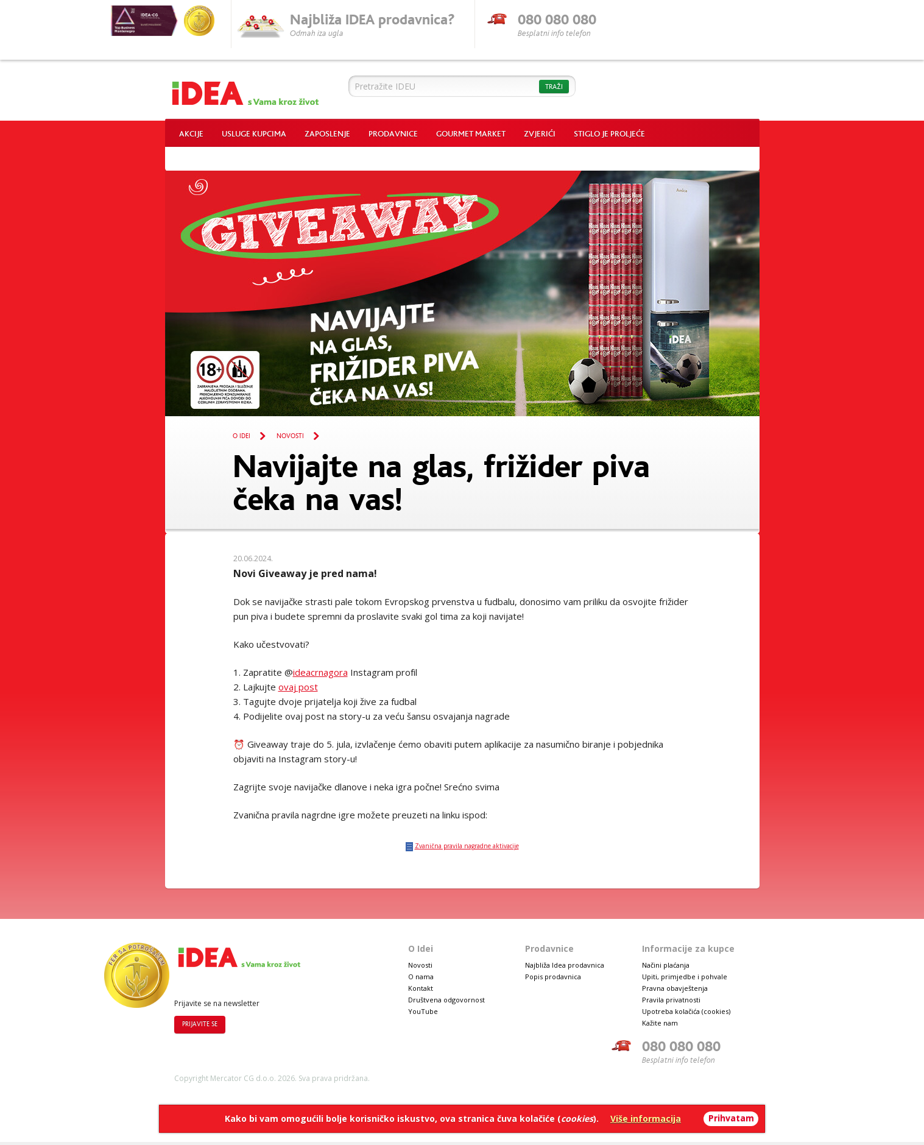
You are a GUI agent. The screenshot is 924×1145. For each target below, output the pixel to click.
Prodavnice (393, 134)
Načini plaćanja (665, 965)
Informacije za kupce (688, 948)
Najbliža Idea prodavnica (564, 965)
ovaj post (298, 687)
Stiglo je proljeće (609, 134)
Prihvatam (731, 1118)
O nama (421, 976)
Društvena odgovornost (446, 999)
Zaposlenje (327, 134)
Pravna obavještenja (675, 988)
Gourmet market (471, 134)
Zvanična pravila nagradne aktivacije (467, 846)
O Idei (241, 436)
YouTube (423, 1011)
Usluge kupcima (254, 134)
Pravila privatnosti (671, 999)
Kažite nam (660, 1022)
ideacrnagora (320, 672)
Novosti (290, 436)
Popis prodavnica (553, 976)
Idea (245, 90)
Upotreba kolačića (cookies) (686, 1011)
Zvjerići (539, 134)
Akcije (191, 134)
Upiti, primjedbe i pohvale (684, 976)
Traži (554, 87)
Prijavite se (199, 1024)
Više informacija (645, 1118)
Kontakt (420, 988)
